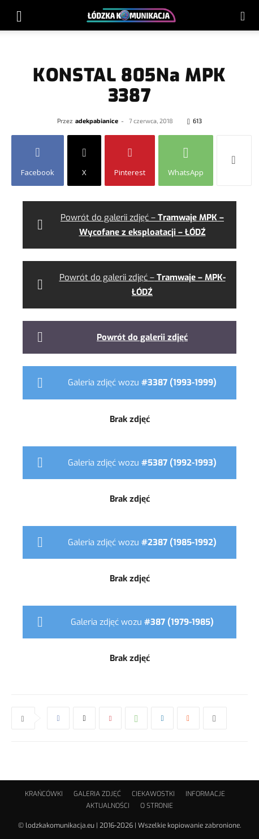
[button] (19, 15)
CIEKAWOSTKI (153, 793)
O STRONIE (156, 805)
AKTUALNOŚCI (108, 805)
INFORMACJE (205, 793)
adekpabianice (96, 120)
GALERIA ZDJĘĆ (97, 793)
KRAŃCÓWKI (44, 793)
